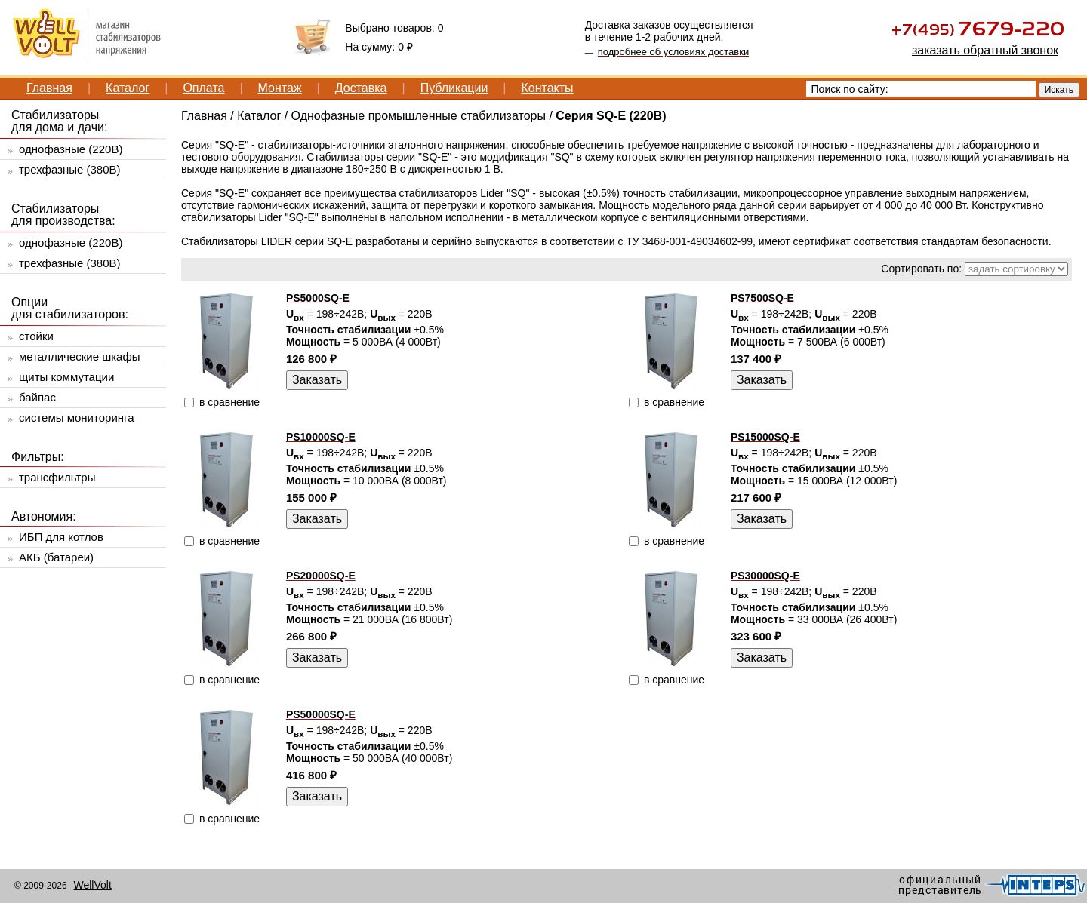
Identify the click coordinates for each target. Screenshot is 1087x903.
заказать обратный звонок (985, 50)
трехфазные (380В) (70, 169)
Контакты (547, 87)
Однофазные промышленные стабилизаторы (418, 115)
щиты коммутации (66, 376)
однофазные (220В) (70, 149)
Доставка (361, 87)
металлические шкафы (79, 356)
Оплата (203, 87)
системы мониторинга (76, 417)
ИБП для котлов (61, 536)
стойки (36, 336)
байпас (37, 397)
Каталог (127, 87)
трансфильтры (57, 477)
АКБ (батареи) (56, 557)
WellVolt (92, 885)
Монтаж (280, 87)
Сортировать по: (921, 269)
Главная (49, 87)
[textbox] (921, 89)
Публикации (454, 87)
